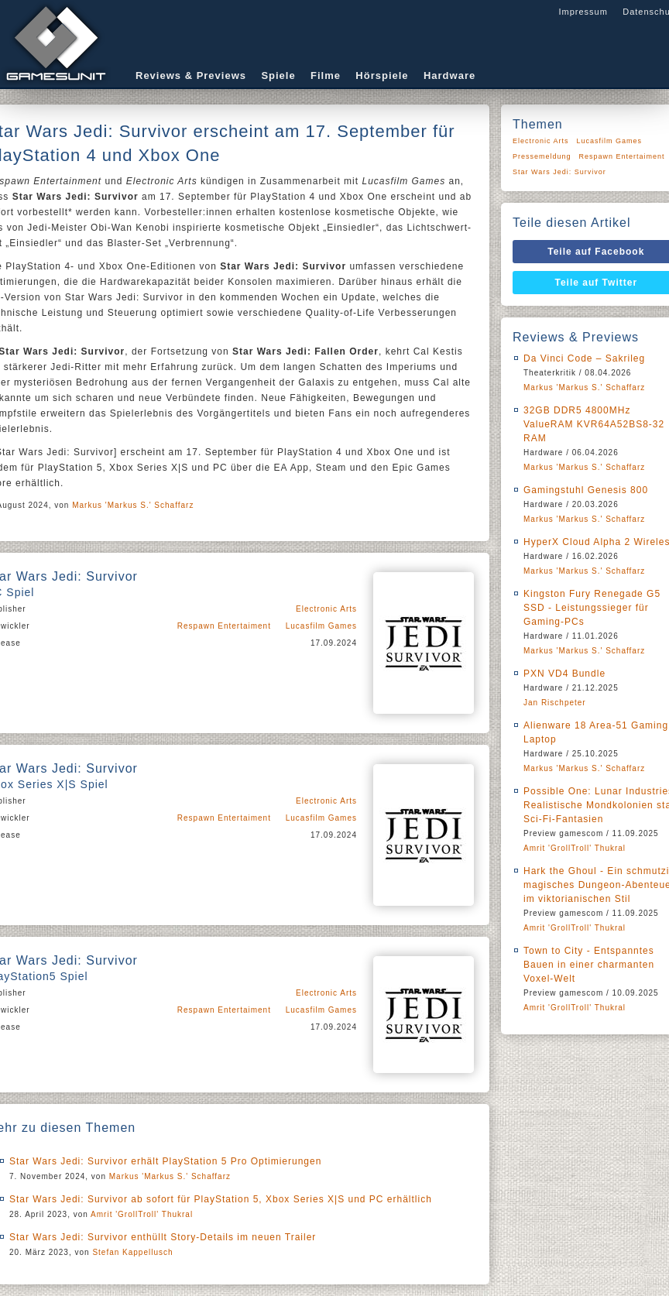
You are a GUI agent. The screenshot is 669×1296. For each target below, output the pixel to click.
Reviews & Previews (191, 75)
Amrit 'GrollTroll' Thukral (142, 1214)
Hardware (449, 75)
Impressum (582, 11)
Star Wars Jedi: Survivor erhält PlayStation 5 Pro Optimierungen (165, 1161)
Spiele (278, 75)
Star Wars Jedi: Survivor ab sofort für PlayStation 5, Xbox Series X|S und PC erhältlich (220, 1199)
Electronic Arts (326, 609)
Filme (325, 75)
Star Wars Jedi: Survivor (559, 172)
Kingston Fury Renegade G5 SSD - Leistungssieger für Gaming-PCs (591, 607)
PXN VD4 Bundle (564, 673)
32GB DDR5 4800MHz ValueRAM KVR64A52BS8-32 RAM (593, 424)
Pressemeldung (542, 156)
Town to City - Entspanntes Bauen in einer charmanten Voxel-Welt (588, 964)
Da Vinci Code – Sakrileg (584, 358)
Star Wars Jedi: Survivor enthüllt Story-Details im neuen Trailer (162, 1237)
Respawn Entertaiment (224, 626)
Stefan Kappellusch (132, 1252)
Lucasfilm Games (321, 626)
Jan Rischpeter (554, 702)
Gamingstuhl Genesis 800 (585, 490)
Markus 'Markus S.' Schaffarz (133, 505)
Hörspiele (381, 75)
